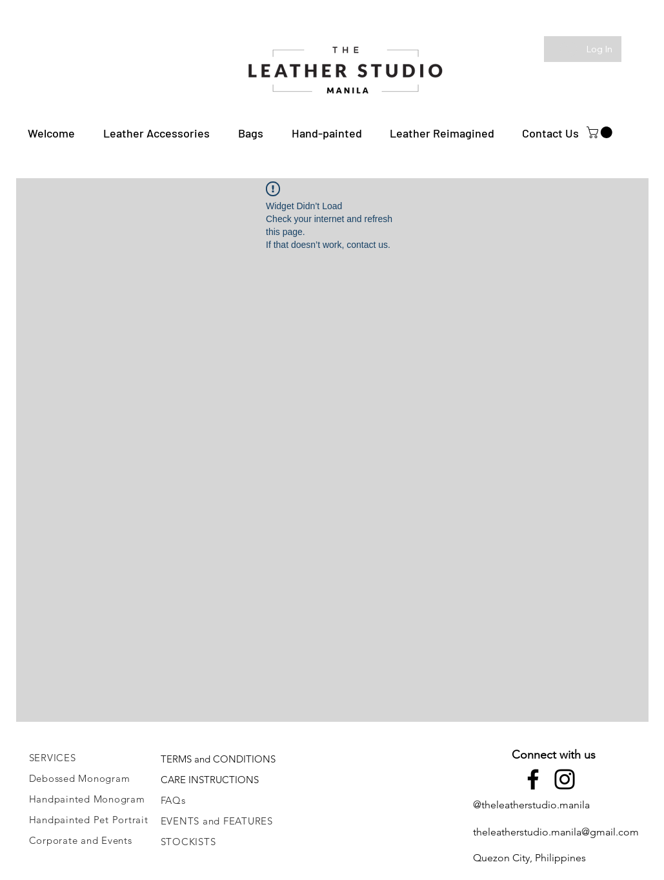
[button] (156, 133)
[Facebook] (533, 779)
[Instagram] (564, 779)
